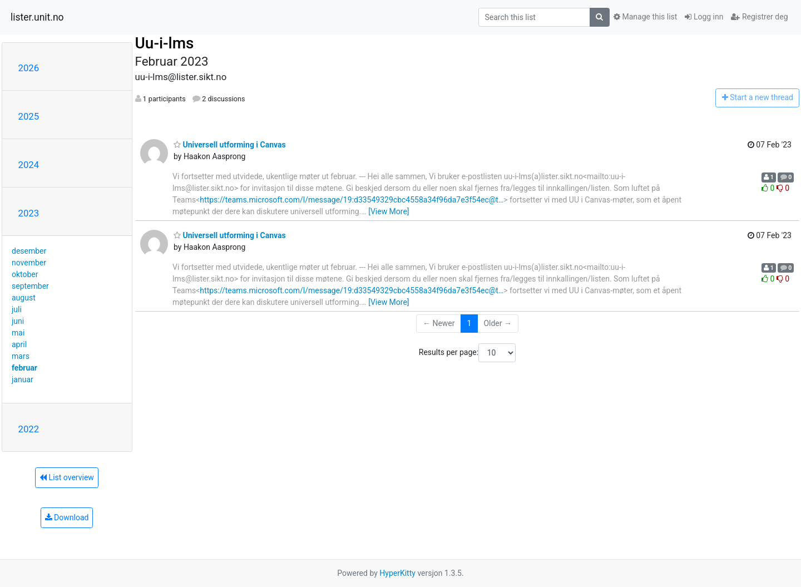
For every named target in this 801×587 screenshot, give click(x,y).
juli (17, 309)
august (24, 297)
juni (18, 321)
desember (29, 250)
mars (20, 356)
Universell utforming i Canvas (230, 144)
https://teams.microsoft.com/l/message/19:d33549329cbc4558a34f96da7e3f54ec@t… (351, 199)
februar (24, 367)
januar (22, 379)
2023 (28, 213)
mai (18, 332)
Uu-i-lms (164, 43)
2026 (28, 67)
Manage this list (645, 16)
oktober (25, 274)
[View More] (388, 211)
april (19, 344)
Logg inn (704, 16)
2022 (28, 429)
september (30, 286)
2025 (28, 116)
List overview (66, 477)
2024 (28, 164)
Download (67, 517)
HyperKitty (397, 573)
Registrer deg (759, 16)
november (29, 262)
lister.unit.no (37, 17)
